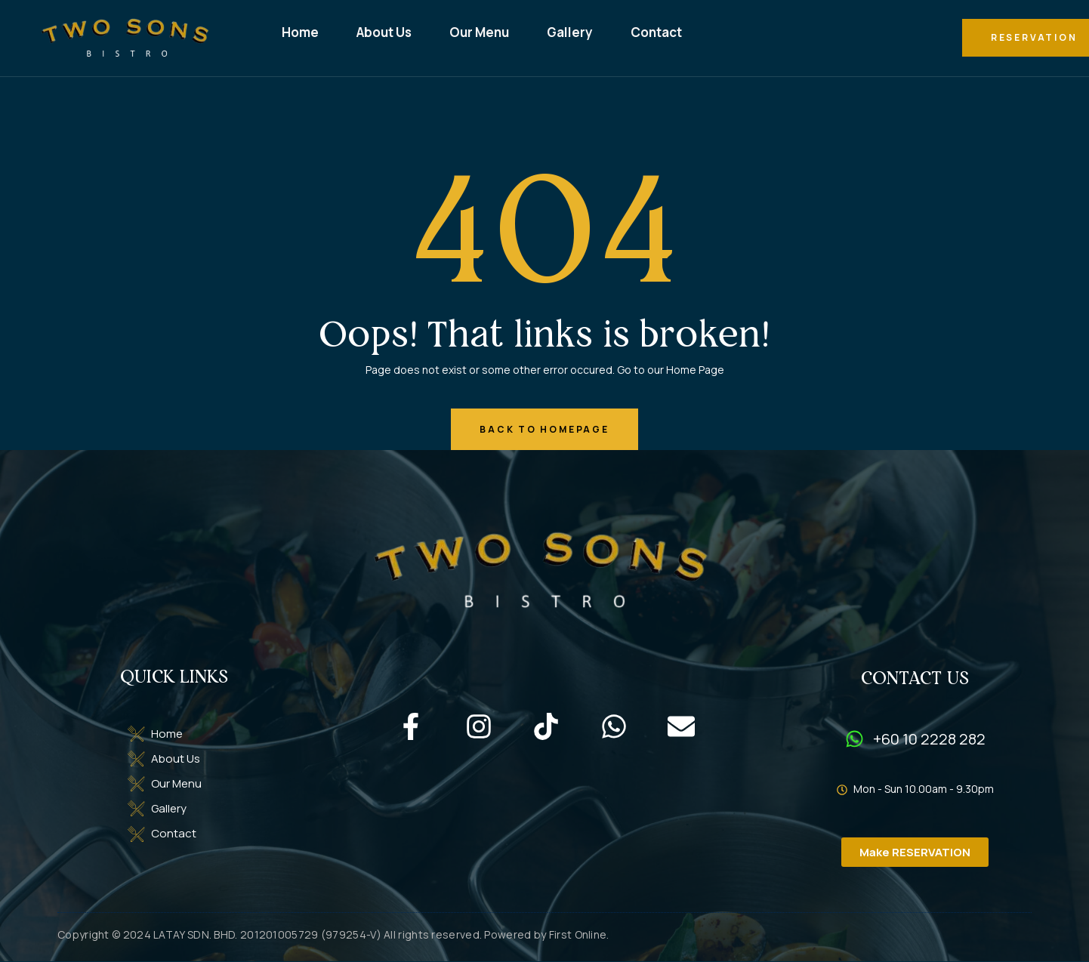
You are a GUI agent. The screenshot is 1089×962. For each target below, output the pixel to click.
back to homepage (544, 429)
